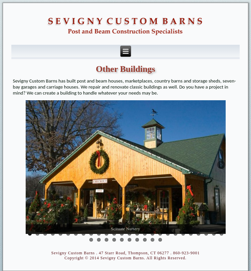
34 (145, 240)
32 (129, 240)
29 (106, 240)
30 (114, 240)
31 (122, 240)
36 (160, 240)
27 (91, 240)
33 (137, 240)
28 (99, 240)
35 (152, 240)
